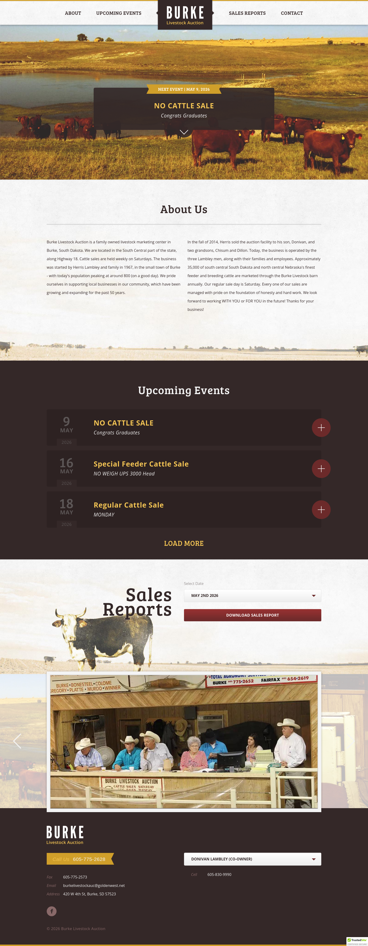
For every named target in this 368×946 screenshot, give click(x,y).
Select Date (194, 583)
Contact (292, 12)
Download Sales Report (252, 615)
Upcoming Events (118, 12)
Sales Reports (247, 12)
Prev (17, 741)
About (73, 12)
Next (351, 741)
